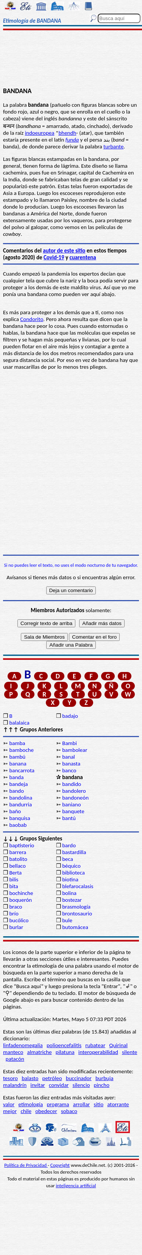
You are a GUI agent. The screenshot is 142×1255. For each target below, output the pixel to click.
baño (15, 811)
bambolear (74, 750)
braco (15, 906)
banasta (71, 763)
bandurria (20, 804)
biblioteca (73, 872)
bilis (13, 879)
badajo (70, 715)
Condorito (31, 319)
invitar (37, 1085)
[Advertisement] (71, 59)
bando (16, 790)
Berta (15, 872)
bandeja (18, 784)
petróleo (52, 1078)
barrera (17, 852)
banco (69, 770)
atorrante (118, 1104)
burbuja (104, 1078)
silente (129, 1052)
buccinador (79, 1078)
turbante (113, 146)
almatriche (39, 1052)
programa (58, 1104)
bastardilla (74, 852)
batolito (18, 859)
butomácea (75, 927)
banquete (73, 811)
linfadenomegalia (23, 1045)
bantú (69, 818)
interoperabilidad (98, 1052)
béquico (71, 865)
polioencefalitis (64, 1045)
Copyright (60, 1165)
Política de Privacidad (26, 1165)
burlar (16, 927)
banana (17, 763)
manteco (13, 1052)
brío (13, 913)
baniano (71, 804)
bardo (69, 845)
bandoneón (75, 797)
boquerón (20, 899)
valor (8, 1104)
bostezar (72, 899)
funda (72, 139)
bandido (71, 784)
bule (67, 920)
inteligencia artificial (76, 1185)
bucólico (18, 920)
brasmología (76, 906)
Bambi (69, 743)
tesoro (10, 1078)
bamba (17, 743)
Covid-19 (54, 257)
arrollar (81, 1104)
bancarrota (21, 770)
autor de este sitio (64, 250)
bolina (69, 893)
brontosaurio (77, 913)
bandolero (74, 790)
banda (16, 777)
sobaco (69, 1111)
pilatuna (65, 1052)
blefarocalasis (77, 886)
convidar (59, 1085)
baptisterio (21, 845)
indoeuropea (40, 132)
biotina (70, 879)
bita (13, 886)
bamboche (21, 750)
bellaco (17, 865)
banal (68, 756)
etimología (31, 1104)
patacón (15, 1058)
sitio (99, 1104)
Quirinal (118, 1045)
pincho (101, 1085)
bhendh (67, 132)
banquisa (19, 818)
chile (25, 1111)
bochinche (21, 893)
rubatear (95, 1045)
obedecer (46, 1111)
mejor (10, 1111)
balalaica (19, 722)
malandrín (15, 1085)
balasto (30, 1078)
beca (67, 859)
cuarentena (82, 257)
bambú (17, 756)
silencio (81, 1085)
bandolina (20, 797)
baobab (18, 825)
